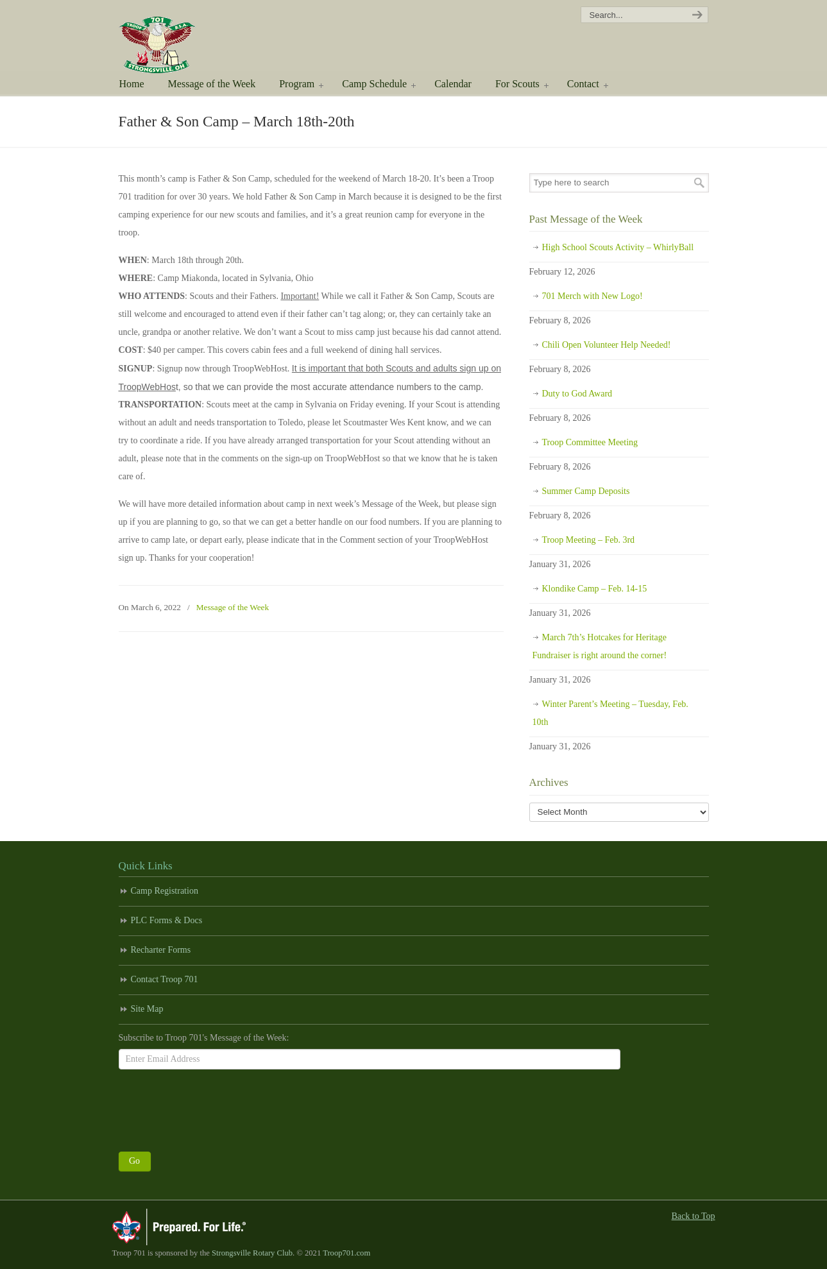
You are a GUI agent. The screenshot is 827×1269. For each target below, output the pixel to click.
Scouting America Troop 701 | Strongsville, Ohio (175, 38)
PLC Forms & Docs (167, 920)
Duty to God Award (577, 393)
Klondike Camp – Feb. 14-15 (594, 588)
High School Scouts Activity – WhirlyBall (618, 247)
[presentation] (216, 1107)
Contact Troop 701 (164, 979)
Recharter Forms (161, 950)
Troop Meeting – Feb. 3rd (588, 540)
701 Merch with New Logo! (592, 296)
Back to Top (693, 1216)
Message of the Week (232, 607)
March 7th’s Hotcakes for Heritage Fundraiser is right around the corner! (600, 646)
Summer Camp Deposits (586, 491)
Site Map (147, 1009)
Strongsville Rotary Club (252, 1252)
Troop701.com (346, 1252)
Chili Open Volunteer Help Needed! (606, 345)
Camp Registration (164, 891)
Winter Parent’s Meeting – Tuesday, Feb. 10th (610, 713)
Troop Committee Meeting (590, 442)
